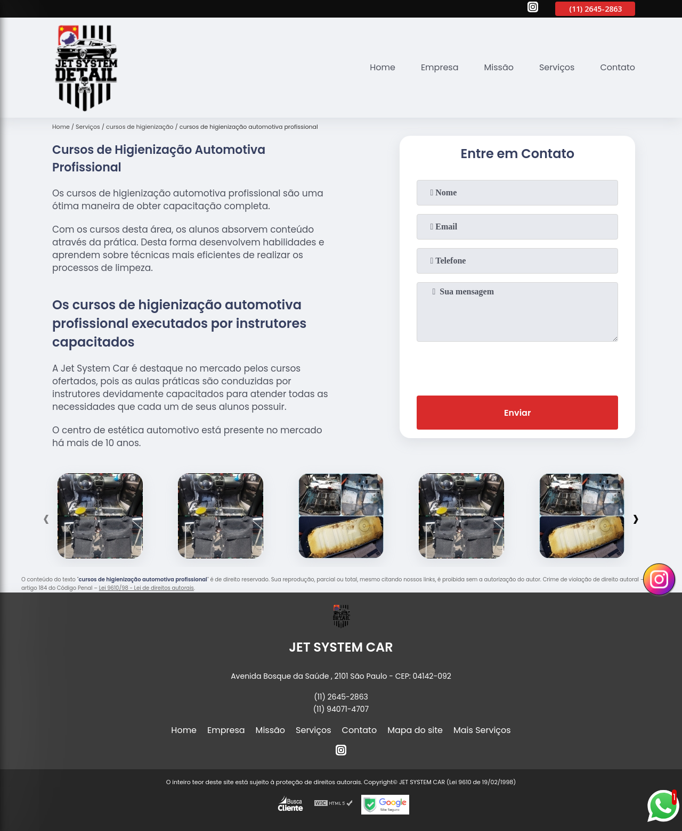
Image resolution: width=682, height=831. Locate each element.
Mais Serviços (482, 730)
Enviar (517, 413)
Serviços (557, 67)
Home (382, 67)
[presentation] (517, 366)
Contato (617, 67)
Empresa (440, 67)
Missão (498, 67)
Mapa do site (415, 730)
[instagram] (532, 8)
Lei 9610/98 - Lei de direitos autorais (146, 588)
